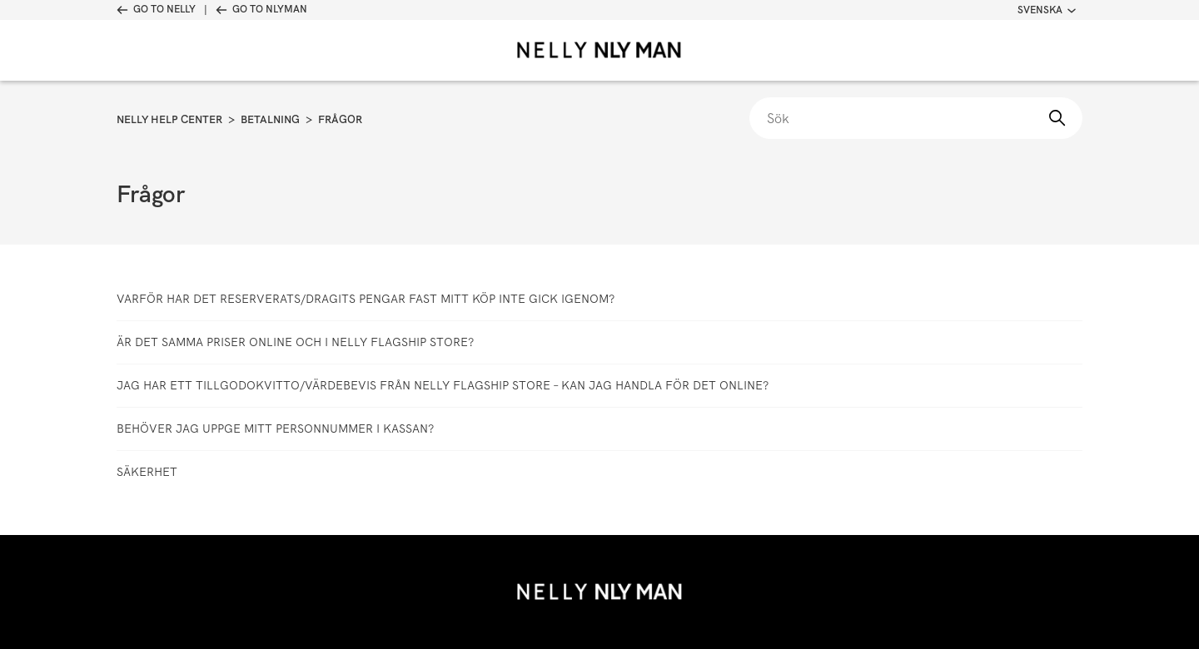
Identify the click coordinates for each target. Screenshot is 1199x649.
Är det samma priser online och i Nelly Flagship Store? (295, 341)
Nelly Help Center (169, 119)
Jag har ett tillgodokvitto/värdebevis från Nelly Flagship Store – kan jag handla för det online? (443, 385)
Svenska (1046, 10)
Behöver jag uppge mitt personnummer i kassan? (275, 428)
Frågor (340, 119)
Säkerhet (147, 471)
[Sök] (915, 118)
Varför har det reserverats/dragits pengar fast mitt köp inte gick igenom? (365, 298)
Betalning (270, 119)
